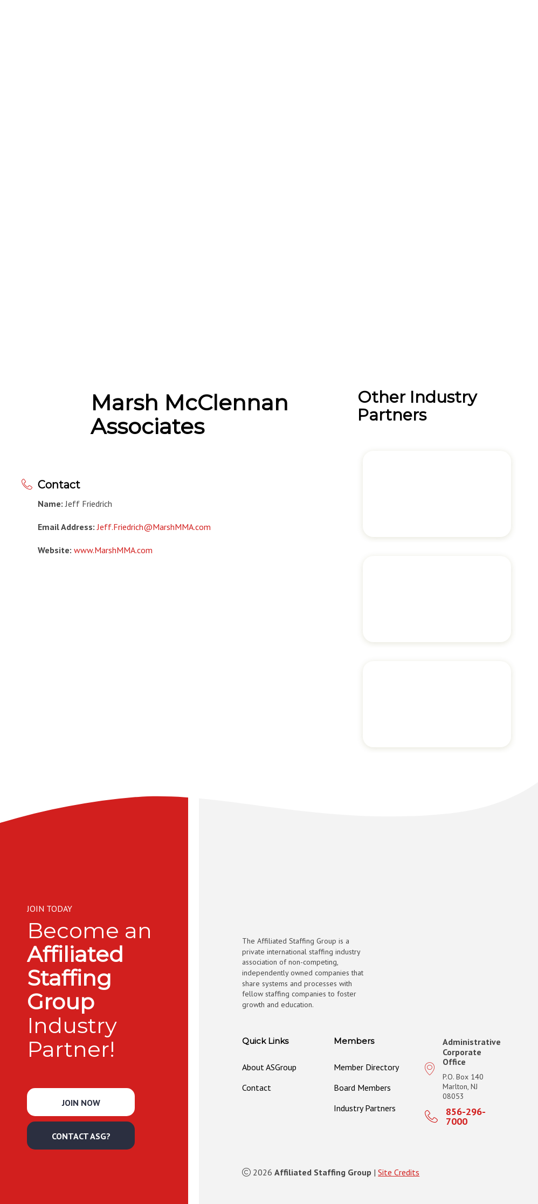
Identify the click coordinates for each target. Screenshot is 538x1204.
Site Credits (398, 1172)
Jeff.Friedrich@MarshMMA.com (154, 526)
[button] (338, 26)
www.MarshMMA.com (113, 550)
